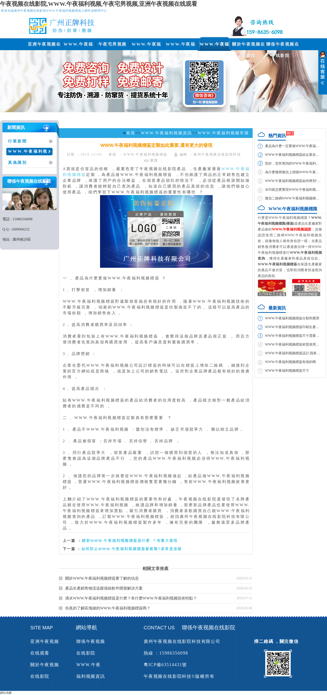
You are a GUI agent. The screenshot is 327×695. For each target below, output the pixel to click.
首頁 (130, 133)
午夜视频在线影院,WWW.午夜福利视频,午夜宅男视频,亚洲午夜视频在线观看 (98, 4)
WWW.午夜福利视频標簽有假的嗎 (290, 362)
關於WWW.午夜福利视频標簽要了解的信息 (102, 578)
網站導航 (86, 627)
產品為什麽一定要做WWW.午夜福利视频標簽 (293, 146)
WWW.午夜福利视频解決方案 (146, 46)
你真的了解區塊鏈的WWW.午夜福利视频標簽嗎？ (107, 608)
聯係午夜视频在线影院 (282, 46)
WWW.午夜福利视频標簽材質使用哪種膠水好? (293, 344)
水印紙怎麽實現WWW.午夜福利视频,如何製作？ (293, 189)
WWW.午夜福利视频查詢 (180, 46)
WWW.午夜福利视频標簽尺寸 (287, 370)
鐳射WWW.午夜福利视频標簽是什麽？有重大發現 (130, 540)
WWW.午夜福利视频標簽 (78, 46)
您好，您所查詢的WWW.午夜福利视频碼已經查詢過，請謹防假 (293, 163)
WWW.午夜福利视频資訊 (214, 46)
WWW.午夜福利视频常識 (27, 153)
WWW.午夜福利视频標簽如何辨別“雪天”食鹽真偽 (293, 181)
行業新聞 (17, 141)
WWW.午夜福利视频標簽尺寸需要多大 (293, 336)
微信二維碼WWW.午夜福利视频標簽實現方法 (293, 198)
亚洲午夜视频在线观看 (44, 46)
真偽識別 (17, 162)
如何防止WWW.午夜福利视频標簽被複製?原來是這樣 (131, 549)
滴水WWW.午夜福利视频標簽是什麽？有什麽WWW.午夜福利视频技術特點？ (131, 598)
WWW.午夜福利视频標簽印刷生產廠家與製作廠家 (293, 327)
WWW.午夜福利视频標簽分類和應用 (292, 318)
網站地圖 (6, 693)
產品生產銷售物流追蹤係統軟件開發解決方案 (104, 588)
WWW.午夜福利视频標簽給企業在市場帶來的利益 (293, 155)
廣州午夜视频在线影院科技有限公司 (182, 641)
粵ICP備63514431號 (165, 664)
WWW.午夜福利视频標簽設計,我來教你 (293, 353)
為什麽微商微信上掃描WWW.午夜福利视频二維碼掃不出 (293, 172)
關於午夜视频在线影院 (248, 46)
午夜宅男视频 (112, 44)
